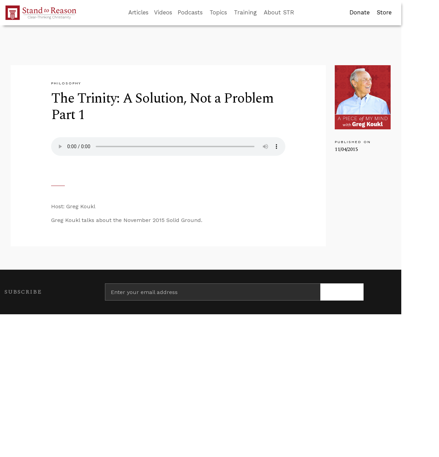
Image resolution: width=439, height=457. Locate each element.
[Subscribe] (342, 292)
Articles (138, 12)
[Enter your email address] (212, 292)
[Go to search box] (300, 12)
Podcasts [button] (190, 12)
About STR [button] (279, 12)
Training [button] (245, 12)
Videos (163, 12)
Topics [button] (218, 12)
